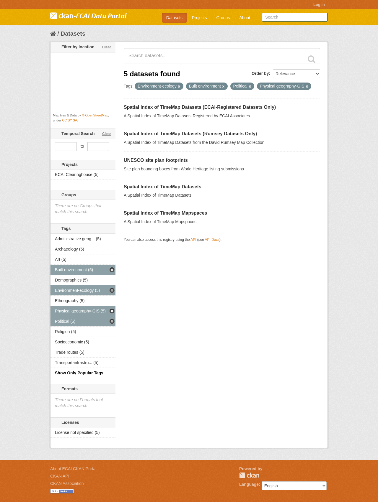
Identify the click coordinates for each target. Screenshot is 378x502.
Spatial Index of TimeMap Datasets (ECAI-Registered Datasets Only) (200, 107)
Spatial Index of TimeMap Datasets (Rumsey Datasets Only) (190, 133)
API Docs (212, 240)
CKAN (249, 475)
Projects (199, 17)
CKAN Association (67, 483)
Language (249, 484)
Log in (319, 4)
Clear (106, 47)
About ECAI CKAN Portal (73, 468)
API (193, 240)
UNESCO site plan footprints (156, 160)
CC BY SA (69, 120)
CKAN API (59, 476)
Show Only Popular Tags (79, 373)
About (244, 17)
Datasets (174, 17)
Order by (260, 73)
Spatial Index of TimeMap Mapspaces (165, 212)
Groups (223, 17)
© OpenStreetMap (95, 115)
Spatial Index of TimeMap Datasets (162, 186)
